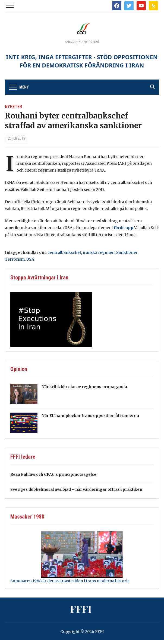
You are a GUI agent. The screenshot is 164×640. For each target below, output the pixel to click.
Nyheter (13, 106)
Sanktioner (126, 252)
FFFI (81, 608)
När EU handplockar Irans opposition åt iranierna (90, 415)
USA (30, 259)
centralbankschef (64, 252)
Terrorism (15, 259)
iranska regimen (99, 252)
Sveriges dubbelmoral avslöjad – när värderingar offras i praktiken (76, 489)
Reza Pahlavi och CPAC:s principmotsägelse (53, 474)
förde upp (123, 227)
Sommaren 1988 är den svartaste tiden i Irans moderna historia (70, 580)
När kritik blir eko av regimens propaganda (84, 386)
